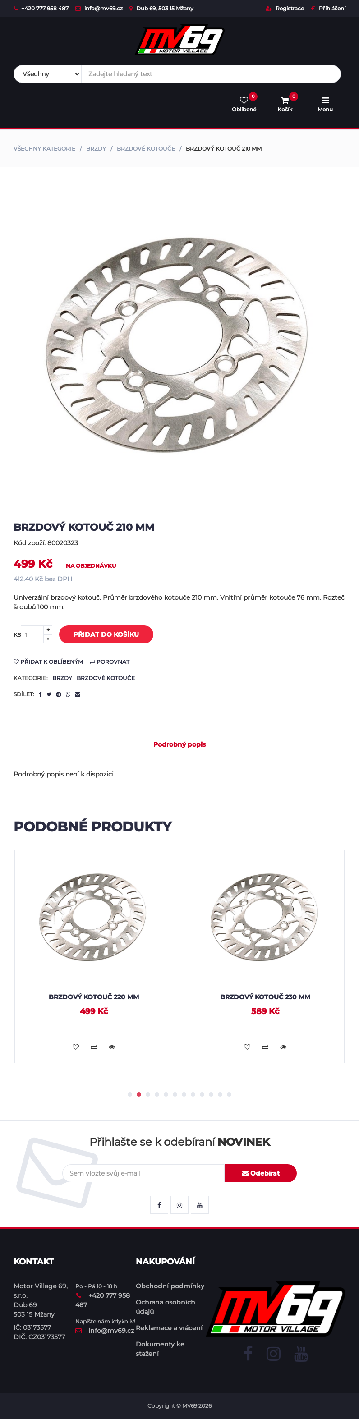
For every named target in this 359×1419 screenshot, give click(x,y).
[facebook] (40, 694)
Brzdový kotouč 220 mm (94, 997)
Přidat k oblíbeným (48, 661)
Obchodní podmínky (170, 1286)
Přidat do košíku (99, 634)
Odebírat (261, 1173)
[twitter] (48, 694)
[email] (77, 694)
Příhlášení (328, 8)
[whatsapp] (68, 694)
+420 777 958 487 (41, 8)
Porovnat (109, 661)
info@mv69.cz (99, 8)
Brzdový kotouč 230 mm (265, 997)
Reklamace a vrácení (169, 1328)
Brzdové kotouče (146, 148)
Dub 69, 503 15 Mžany (161, 8)
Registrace (285, 8)
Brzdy (96, 148)
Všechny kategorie (44, 148)
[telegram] (58, 694)
